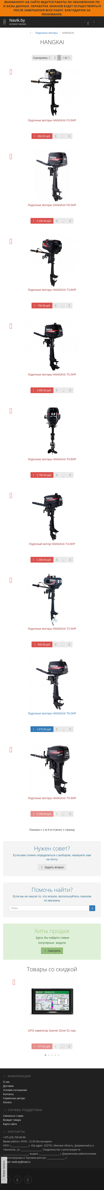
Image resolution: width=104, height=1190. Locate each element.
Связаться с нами (13, 1115)
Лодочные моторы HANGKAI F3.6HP (52, 120)
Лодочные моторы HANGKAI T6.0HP (52, 713)
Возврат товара (12, 1120)
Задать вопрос (52, 867)
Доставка (8, 1086)
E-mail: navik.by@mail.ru (16, 1162)
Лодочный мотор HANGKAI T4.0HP (52, 544)
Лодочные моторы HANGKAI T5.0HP (52, 374)
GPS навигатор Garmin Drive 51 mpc (52, 1030)
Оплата (7, 1102)
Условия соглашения (15, 1090)
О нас (6, 1082)
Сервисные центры (14, 1098)
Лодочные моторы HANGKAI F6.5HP (52, 205)
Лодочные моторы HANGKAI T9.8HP (52, 459)
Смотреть (52, 950)
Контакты (8, 1094)
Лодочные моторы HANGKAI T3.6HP (52, 289)
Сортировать (42, 57)
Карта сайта (10, 1124)
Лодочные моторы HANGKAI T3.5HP (52, 628)
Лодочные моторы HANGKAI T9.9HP (52, 798)
